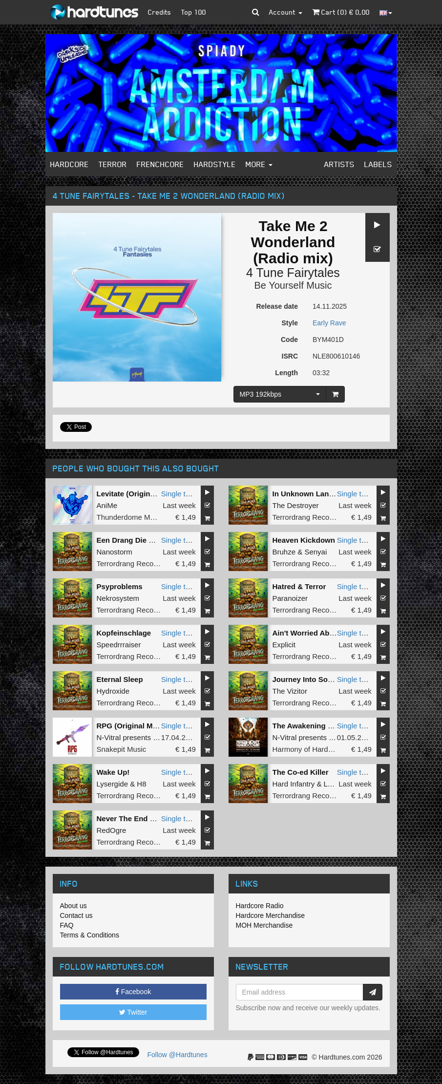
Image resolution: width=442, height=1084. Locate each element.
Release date (277, 306)
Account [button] (285, 12)
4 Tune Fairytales (293, 272)
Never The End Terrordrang (144, 818)
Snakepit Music (122, 749)
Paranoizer (290, 598)
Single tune (179, 493)
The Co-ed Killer (301, 772)
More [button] (259, 164)
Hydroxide (113, 691)
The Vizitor (290, 691)
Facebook (133, 992)
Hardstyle (215, 164)
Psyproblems (120, 586)
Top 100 (193, 12)
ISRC (290, 356)
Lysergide (112, 784)
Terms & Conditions (89, 935)
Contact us (76, 915)
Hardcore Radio (260, 906)
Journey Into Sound (307, 679)
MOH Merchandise (264, 925)
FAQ (67, 925)
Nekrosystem (118, 598)
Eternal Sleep (120, 679)
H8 (141, 784)
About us (73, 906)
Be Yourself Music (293, 285)
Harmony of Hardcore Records (322, 749)
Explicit (284, 644)
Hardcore (69, 164)
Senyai (315, 552)
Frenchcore (160, 164)
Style (290, 323)
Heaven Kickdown (304, 540)
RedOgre (111, 830)
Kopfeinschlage (124, 633)
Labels (378, 164)
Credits (159, 12)
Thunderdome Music (130, 517)
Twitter (133, 1012)
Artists (339, 164)
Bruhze (284, 552)
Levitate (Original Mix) (135, 493)
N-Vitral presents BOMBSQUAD (149, 737)
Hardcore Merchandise (270, 915)
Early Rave (329, 323)
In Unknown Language (312, 493)
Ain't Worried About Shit (315, 633)
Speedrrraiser (119, 644)
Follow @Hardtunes (177, 1055)
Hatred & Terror (299, 586)
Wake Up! (113, 772)
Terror (113, 164)
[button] (255, 12)
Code (289, 339)
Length (286, 373)
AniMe (107, 505)
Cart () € (341, 12)
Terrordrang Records (306, 517)
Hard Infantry (294, 784)
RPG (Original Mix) (129, 726)
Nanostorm (114, 552)
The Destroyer (296, 505)
